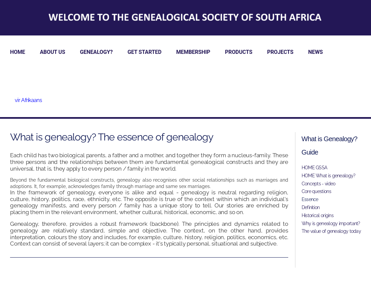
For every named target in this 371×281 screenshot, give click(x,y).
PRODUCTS (238, 52)
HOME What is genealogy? (329, 175)
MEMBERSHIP (193, 52)
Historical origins (317, 215)
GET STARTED (144, 52)
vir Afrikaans (28, 100)
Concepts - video (318, 183)
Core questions (316, 191)
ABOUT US (52, 52)
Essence (310, 199)
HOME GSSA (314, 167)
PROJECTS (280, 52)
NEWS (315, 52)
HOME (17, 52)
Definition (311, 207)
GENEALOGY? (96, 52)
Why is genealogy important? (331, 223)
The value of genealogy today (331, 231)
